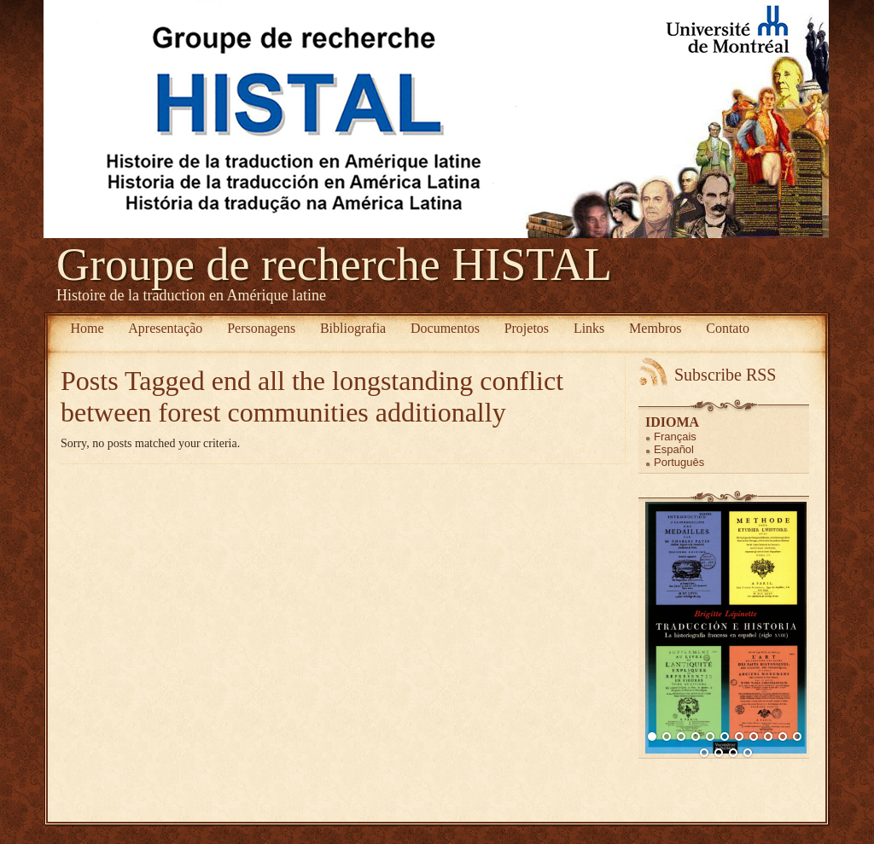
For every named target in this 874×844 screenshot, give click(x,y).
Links (589, 328)
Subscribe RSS (725, 374)
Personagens (261, 328)
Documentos (445, 328)
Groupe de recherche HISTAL (334, 264)
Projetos (526, 328)
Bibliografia (353, 328)
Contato (727, 328)
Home (86, 328)
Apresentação (165, 328)
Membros (655, 328)
